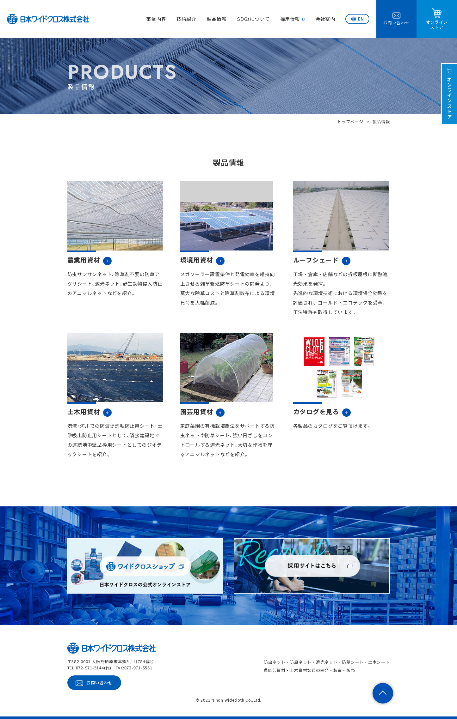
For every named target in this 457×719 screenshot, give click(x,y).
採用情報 (290, 18)
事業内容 (156, 18)
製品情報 (217, 18)
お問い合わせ (99, 683)
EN (361, 19)
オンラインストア (449, 98)
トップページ (350, 121)
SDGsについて (253, 18)
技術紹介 (186, 18)
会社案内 (325, 18)
